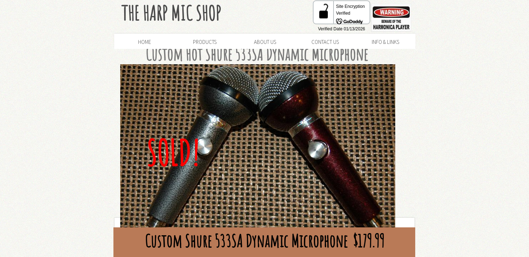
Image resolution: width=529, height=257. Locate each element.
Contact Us (325, 42)
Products (205, 42)
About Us (265, 42)
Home (144, 42)
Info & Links (385, 42)
